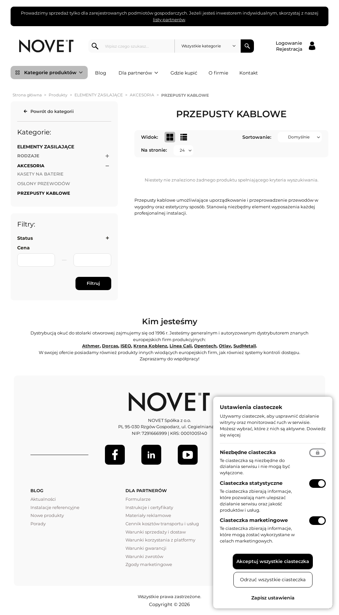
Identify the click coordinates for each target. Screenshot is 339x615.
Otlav (225, 345)
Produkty (58, 94)
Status (25, 238)
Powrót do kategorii (52, 111)
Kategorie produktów (53, 72)
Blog (100, 73)
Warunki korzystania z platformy (160, 539)
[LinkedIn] (151, 455)
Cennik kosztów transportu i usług (162, 523)
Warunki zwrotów (144, 556)
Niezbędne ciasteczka (248, 452)
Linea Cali (181, 345)
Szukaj (247, 46)
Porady (38, 523)
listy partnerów (169, 19)
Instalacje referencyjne (54, 507)
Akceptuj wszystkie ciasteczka (272, 561)
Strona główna (27, 94)
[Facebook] (115, 455)
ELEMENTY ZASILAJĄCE (98, 94)
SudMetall (244, 345)
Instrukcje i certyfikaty (149, 507)
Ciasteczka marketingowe (254, 520)
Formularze (138, 499)
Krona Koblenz (150, 345)
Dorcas (110, 345)
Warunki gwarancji (146, 548)
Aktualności (43, 499)
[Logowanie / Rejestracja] (295, 46)
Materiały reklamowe (148, 515)
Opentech (205, 345)
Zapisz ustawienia (273, 598)
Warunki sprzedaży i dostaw (155, 532)
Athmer (91, 345)
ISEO (126, 345)
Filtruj (93, 283)
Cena (23, 248)
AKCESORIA (142, 94)
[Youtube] (188, 455)
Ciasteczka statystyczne (251, 483)
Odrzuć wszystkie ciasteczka (273, 580)
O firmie (218, 73)
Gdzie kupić (183, 73)
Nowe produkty (47, 515)
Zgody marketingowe (148, 564)
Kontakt (248, 73)
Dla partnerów (138, 73)
